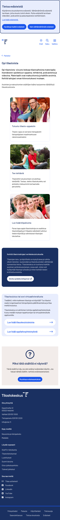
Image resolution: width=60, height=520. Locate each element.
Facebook (7, 485)
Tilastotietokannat (9, 454)
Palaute (24, 511)
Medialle (5, 438)
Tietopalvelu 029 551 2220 (12, 418)
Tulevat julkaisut (8, 469)
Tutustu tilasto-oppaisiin (23, 126)
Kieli (41, 42)
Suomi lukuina (7, 461)
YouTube (7, 493)
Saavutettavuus (16, 515)
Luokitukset (6, 458)
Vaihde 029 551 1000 (10, 414)
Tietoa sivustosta (33, 515)
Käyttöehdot (36, 511)
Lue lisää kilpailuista (21, 222)
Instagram (7, 497)
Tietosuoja (48, 511)
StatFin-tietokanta (9, 450)
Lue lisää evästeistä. (10, 20)
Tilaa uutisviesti (10, 481)
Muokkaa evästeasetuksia (30, 379)
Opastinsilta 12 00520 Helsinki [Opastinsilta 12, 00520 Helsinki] (8, 409)
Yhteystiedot (12, 511)
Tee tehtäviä (18, 173)
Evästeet (46, 515)
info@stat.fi (6, 422)
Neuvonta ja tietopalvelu (11, 434)
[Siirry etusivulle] (15, 394)
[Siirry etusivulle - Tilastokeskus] (4, 42)
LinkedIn (7, 489)
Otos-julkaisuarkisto (10, 465)
